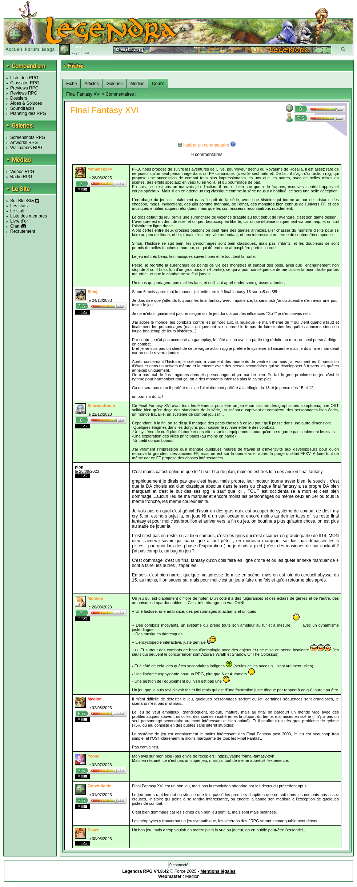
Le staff (17, 210)
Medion (192, 876)
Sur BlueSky (24, 200)
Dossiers (18, 98)
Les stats (19, 205)
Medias (137, 83)
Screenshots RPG (27, 137)
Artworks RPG (24, 142)
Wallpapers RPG (26, 147)
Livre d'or (19, 221)
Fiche (71, 83)
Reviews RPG (23, 93)
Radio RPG (21, 176)
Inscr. (86, 53)
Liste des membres (28, 216)
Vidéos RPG (22, 171)
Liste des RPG (24, 77)
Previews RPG (24, 88)
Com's (158, 83)
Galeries (115, 83)
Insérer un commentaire (203, 145)
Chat (14, 226)
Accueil (13, 49)
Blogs (48, 49)
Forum (32, 49)
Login (76, 53)
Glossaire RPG (24, 82)
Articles (91, 83)
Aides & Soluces (26, 103)
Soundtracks (22, 108)
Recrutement (22, 231)
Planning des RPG (28, 113)
